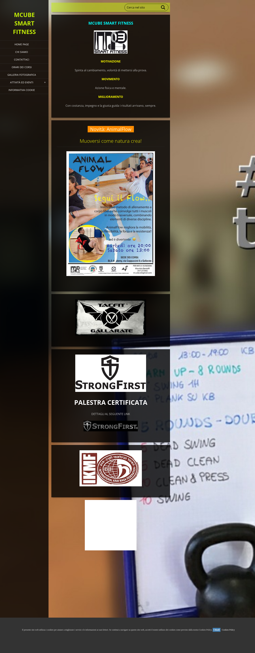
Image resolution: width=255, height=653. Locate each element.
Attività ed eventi (21, 82)
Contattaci (21, 59)
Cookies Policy (228, 630)
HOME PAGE (22, 44)
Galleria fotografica (21, 74)
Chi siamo (21, 52)
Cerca (163, 7)
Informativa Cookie (21, 90)
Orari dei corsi (22, 67)
